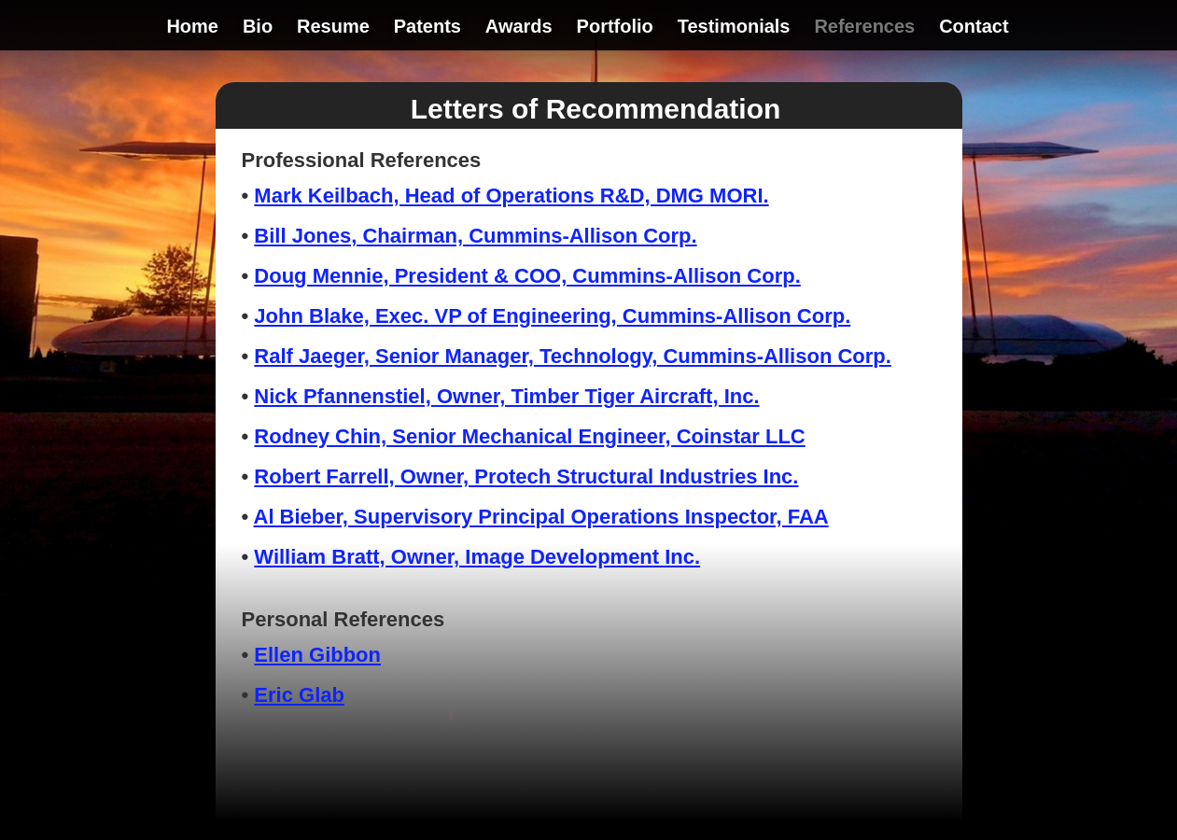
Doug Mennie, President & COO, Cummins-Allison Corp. (527, 275)
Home (192, 28)
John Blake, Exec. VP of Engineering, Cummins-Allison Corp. (552, 316)
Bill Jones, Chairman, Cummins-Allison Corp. (475, 235)
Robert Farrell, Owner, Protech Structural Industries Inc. (526, 476)
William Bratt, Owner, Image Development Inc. (477, 556)
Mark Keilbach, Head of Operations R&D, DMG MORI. (511, 195)
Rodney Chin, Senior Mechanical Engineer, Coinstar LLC (529, 436)
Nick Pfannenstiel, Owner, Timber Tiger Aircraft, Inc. (506, 396)
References (864, 28)
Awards (519, 28)
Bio (258, 28)
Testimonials (734, 28)
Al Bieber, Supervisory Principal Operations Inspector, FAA (541, 516)
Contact (973, 28)
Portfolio (615, 28)
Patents (427, 28)
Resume (333, 28)
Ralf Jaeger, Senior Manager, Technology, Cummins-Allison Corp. (572, 356)
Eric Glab (299, 695)
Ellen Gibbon (317, 654)
